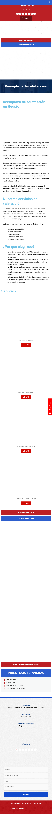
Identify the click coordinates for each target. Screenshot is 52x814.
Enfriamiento (11, 679)
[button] (50, 2)
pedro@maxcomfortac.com (26, 726)
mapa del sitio (37, 803)
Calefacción (10, 682)
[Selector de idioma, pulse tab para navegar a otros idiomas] (26, 18)
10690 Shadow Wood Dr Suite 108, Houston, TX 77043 (26, 707)
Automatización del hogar (15, 688)
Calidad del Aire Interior (14, 685)
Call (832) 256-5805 (26, 5)
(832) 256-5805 (26, 717)
